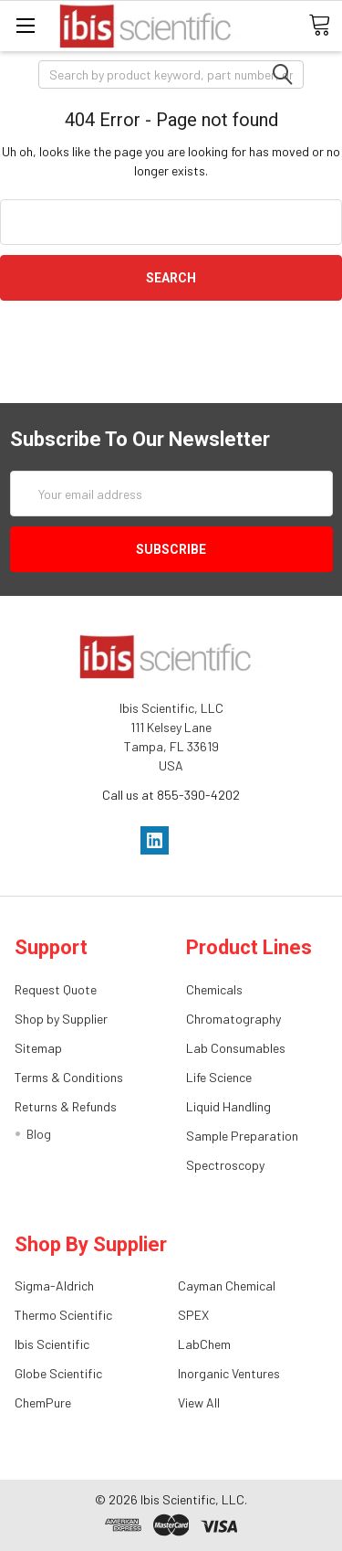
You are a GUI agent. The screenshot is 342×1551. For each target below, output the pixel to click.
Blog (38, 1134)
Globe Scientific (58, 1373)
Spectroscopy (225, 1165)
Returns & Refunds (66, 1106)
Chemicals (214, 989)
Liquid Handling (228, 1106)
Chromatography (233, 1018)
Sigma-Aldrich (54, 1285)
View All (199, 1402)
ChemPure (43, 1402)
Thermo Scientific (63, 1315)
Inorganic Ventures (229, 1373)
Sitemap (38, 1048)
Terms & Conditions (69, 1077)
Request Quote (56, 989)
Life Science (219, 1077)
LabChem (204, 1344)
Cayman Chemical (226, 1285)
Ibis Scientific (52, 1344)
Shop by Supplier (61, 1018)
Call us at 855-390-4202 (171, 794)
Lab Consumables (235, 1048)
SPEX (193, 1315)
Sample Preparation (242, 1135)
